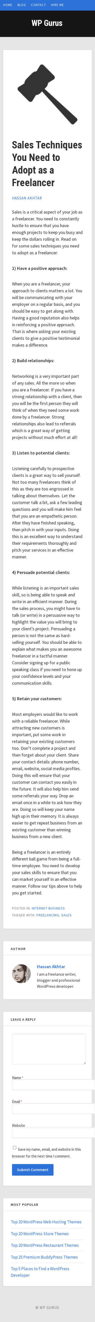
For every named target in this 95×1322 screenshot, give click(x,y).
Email (17, 1101)
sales (66, 915)
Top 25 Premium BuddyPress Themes (44, 1257)
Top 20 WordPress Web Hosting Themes (46, 1222)
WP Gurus (47, 23)
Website (18, 1125)
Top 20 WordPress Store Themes (40, 1233)
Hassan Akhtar (27, 198)
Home (7, 5)
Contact (38, 5)
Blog (22, 5)
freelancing (47, 915)
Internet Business (48, 908)
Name (17, 1077)
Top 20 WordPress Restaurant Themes (45, 1245)
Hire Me (57, 5)
